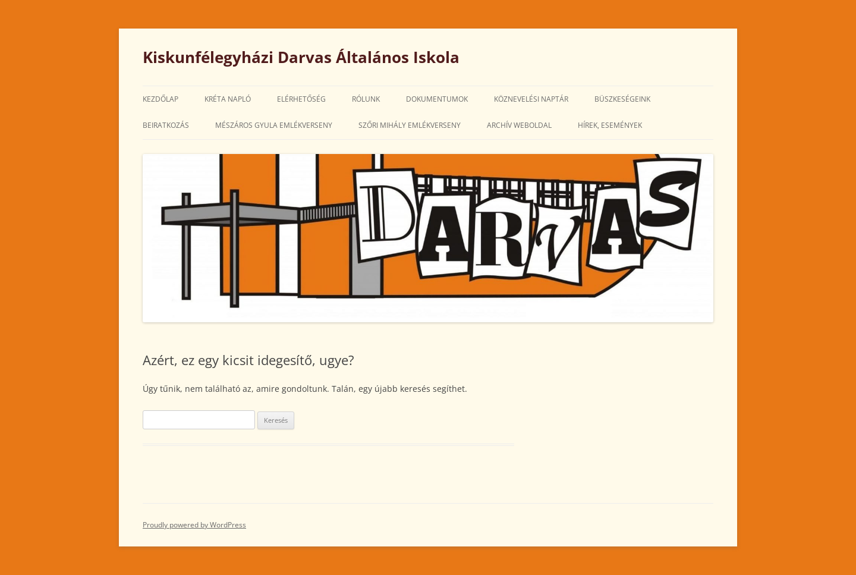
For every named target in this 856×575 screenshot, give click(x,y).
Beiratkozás (166, 125)
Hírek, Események (610, 125)
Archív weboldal (519, 125)
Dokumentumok (437, 99)
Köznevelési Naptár (531, 99)
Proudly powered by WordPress (194, 525)
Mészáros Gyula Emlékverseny (273, 125)
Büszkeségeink (622, 99)
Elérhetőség (301, 99)
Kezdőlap (160, 99)
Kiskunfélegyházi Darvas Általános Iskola (301, 57)
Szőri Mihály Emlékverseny (409, 125)
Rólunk (366, 99)
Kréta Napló (227, 99)
